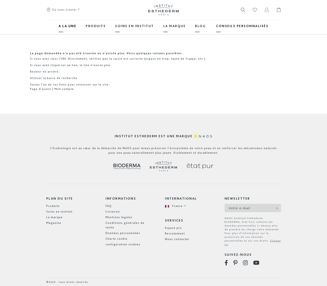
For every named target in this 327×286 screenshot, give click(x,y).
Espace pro (173, 227)
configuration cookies (123, 244)
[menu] (163, 26)
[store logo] (163, 9)
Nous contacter (177, 239)
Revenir (36, 71)
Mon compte (64, 89)
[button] (175, 206)
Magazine (53, 222)
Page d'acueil (40, 89)
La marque (54, 217)
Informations (121, 198)
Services (174, 220)
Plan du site (59, 198)
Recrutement (175, 233)
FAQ (109, 206)
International (181, 198)
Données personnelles (123, 233)
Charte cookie (117, 238)
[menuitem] (67, 26)
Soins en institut (59, 211)
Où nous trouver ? (63, 9)
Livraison (113, 211)
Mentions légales (119, 217)
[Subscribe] (276, 208)
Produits (53, 206)
